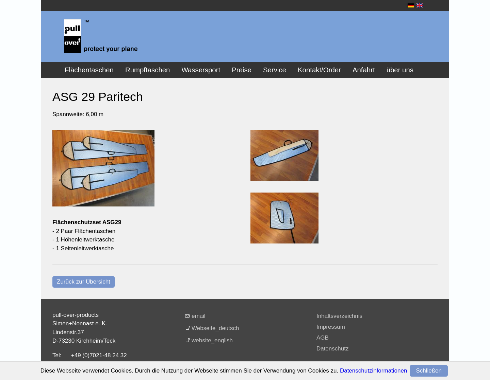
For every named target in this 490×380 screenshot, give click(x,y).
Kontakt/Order (319, 70)
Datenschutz (332, 348)
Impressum (330, 327)
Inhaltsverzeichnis (339, 316)
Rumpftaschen (147, 70)
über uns (400, 70)
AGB (322, 337)
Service (274, 70)
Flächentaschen (89, 70)
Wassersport (200, 70)
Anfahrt (364, 70)
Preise (241, 70)
